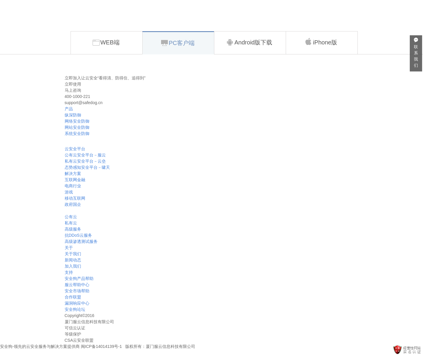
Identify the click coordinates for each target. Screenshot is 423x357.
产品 (69, 108)
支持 (69, 272)
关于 (69, 247)
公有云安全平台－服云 (85, 155)
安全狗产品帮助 (79, 278)
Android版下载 (249, 42)
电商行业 (73, 185)
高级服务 (73, 229)
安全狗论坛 (75, 309)
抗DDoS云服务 (78, 235)
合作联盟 (73, 297)
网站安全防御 (77, 127)
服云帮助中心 (77, 284)
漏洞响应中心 (77, 303)
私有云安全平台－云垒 (85, 161)
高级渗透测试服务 (81, 241)
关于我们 (73, 253)
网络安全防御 (77, 121)
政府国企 (73, 204)
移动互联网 (75, 198)
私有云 (71, 223)
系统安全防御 (77, 133)
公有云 (71, 216)
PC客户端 (178, 42)
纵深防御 (73, 115)
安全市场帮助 (77, 290)
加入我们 (73, 266)
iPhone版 (321, 42)
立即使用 (73, 84)
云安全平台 (75, 148)
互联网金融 (75, 179)
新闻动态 (73, 260)
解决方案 (73, 173)
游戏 (69, 192)
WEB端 (106, 42)
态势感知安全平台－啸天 (87, 167)
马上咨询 (73, 90)
